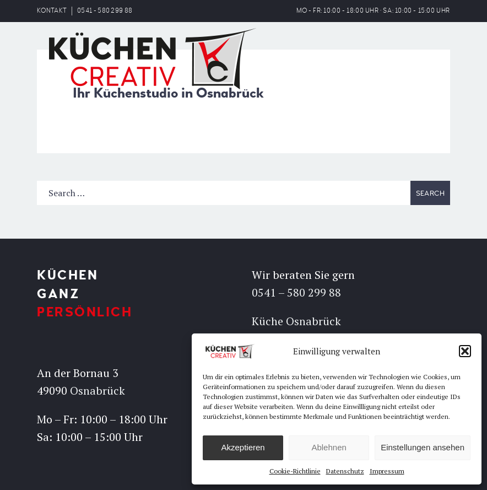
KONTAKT (52, 11)
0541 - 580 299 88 (104, 11)
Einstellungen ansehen (422, 447)
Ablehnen (328, 447)
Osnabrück (97, 390)
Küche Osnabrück (296, 321)
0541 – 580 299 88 (296, 292)
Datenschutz (345, 471)
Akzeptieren (242, 447)
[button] (464, 351)
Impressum (387, 471)
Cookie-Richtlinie (295, 471)
